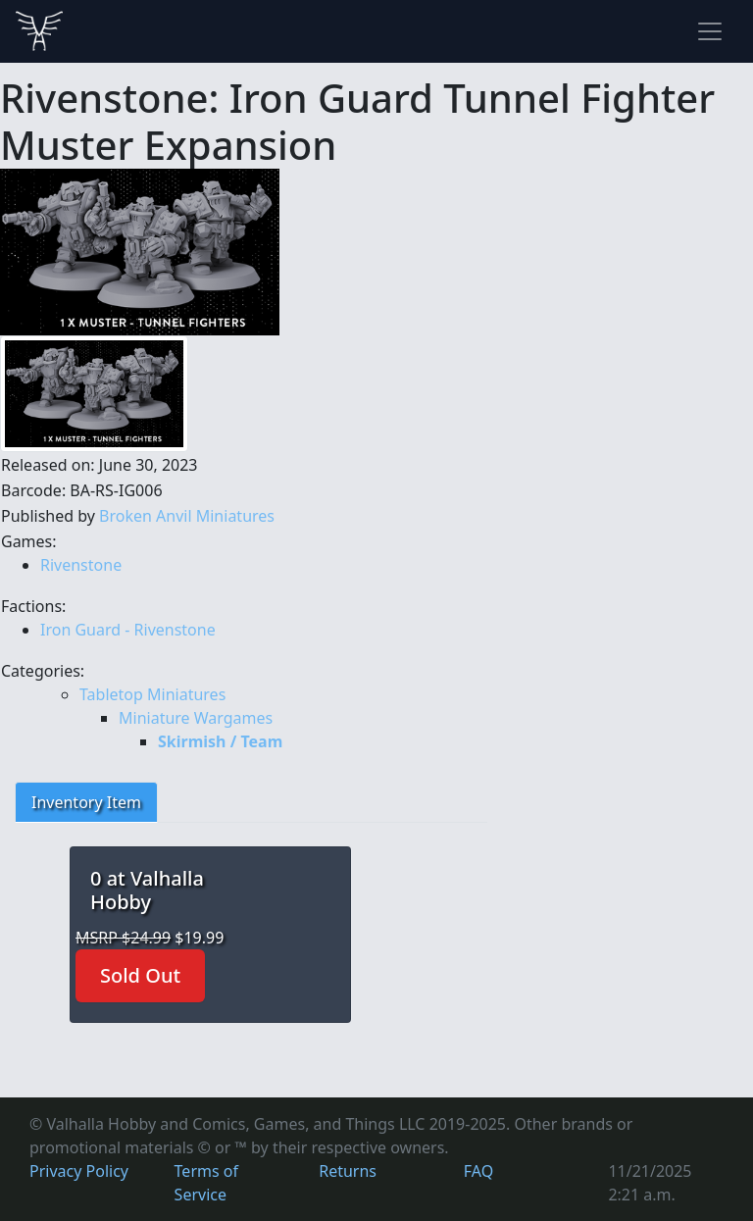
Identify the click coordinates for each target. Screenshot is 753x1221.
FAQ (478, 1171)
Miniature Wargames (196, 718)
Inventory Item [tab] (86, 802)
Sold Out (140, 975)
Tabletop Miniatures (152, 694)
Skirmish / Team (220, 741)
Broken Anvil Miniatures (187, 516)
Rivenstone (81, 565)
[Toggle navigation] (709, 31)
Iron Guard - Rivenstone (128, 629)
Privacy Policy (78, 1171)
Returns (347, 1171)
